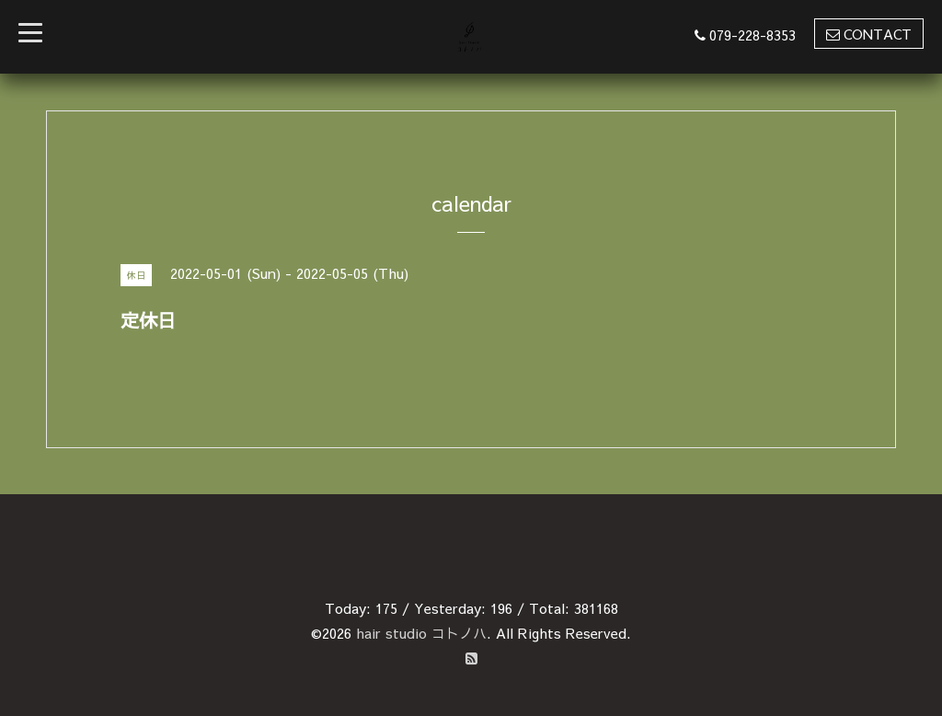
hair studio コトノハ (421, 632)
